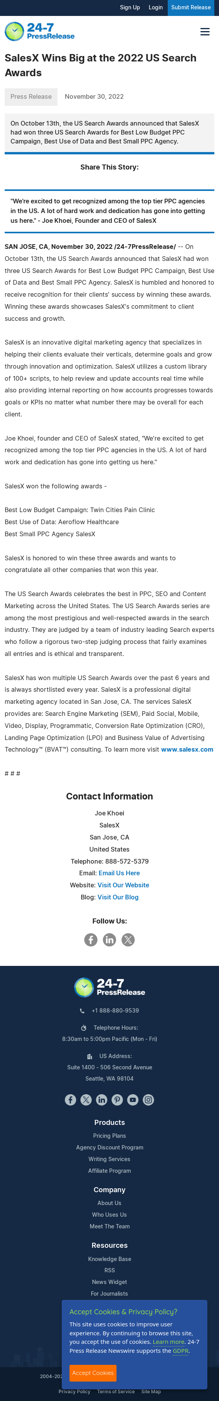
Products (109, 1122)
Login (156, 7)
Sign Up (130, 7)
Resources (110, 1245)
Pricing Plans (109, 1136)
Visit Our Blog (118, 897)
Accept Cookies (93, 1373)
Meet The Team (110, 1227)
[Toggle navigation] (205, 31)
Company (109, 1190)
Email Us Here (119, 873)
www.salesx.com (187, 750)
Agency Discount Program (109, 1148)
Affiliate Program (109, 1171)
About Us (109, 1203)
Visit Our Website (123, 885)
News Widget (109, 1282)
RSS (109, 1270)
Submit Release (191, 7)
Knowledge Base (109, 1259)
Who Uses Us (109, 1215)
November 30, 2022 (94, 97)
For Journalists (109, 1294)
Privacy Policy (74, 1391)
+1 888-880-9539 (115, 1011)
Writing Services (109, 1159)
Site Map (151, 1391)
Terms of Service (116, 1391)
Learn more (169, 1341)
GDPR (180, 1350)
